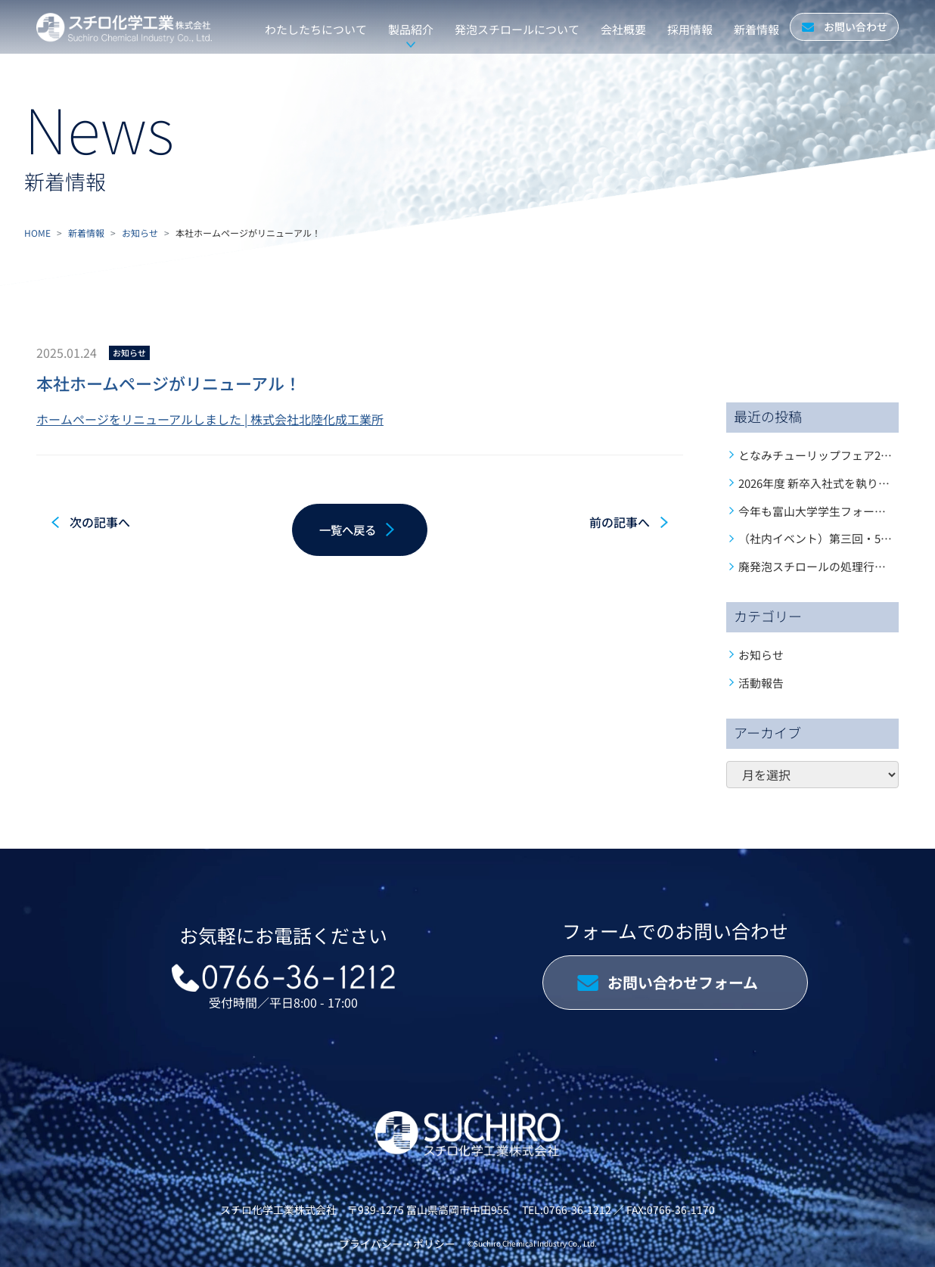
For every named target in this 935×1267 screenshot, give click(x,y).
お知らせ (140, 232)
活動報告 (761, 683)
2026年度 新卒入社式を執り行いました (836, 483)
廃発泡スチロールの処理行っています (834, 566)
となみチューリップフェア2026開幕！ (835, 455)
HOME (37, 232)
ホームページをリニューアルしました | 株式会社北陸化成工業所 (210, 419)
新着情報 (86, 232)
